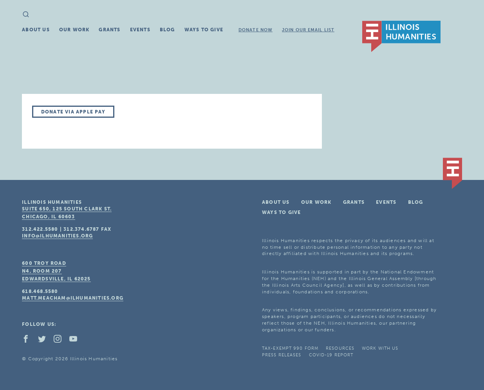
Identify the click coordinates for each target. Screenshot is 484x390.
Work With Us (380, 348)
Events (140, 29)
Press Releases (281, 355)
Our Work (74, 29)
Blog (167, 29)
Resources (340, 348)
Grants (109, 29)
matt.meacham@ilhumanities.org (72, 298)
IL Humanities (401, 36)
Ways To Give (203, 29)
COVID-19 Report (331, 355)
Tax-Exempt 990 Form (290, 348)
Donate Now (255, 29)
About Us (36, 29)
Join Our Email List (308, 29)
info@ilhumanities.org (57, 236)
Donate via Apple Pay (73, 112)
